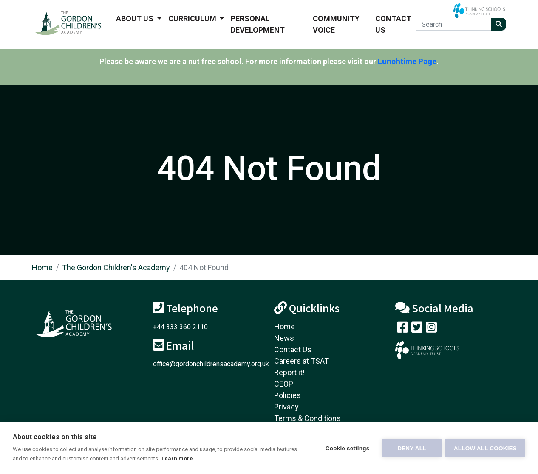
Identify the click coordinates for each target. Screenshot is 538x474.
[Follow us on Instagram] (431, 329)
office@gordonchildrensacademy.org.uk (211, 364)
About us (135, 18)
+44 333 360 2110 (180, 327)
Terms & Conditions (307, 418)
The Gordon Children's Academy (116, 267)
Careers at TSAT (301, 360)
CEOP (283, 383)
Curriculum (193, 18)
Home (42, 267)
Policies (287, 395)
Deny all (411, 448)
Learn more (177, 458)
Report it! (289, 372)
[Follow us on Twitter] (416, 329)
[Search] (453, 24)
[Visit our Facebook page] (402, 329)
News (284, 338)
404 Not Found (204, 267)
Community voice (336, 24)
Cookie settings (347, 448)
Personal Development (258, 24)
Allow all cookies (485, 448)
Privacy (286, 406)
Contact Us (393, 24)
